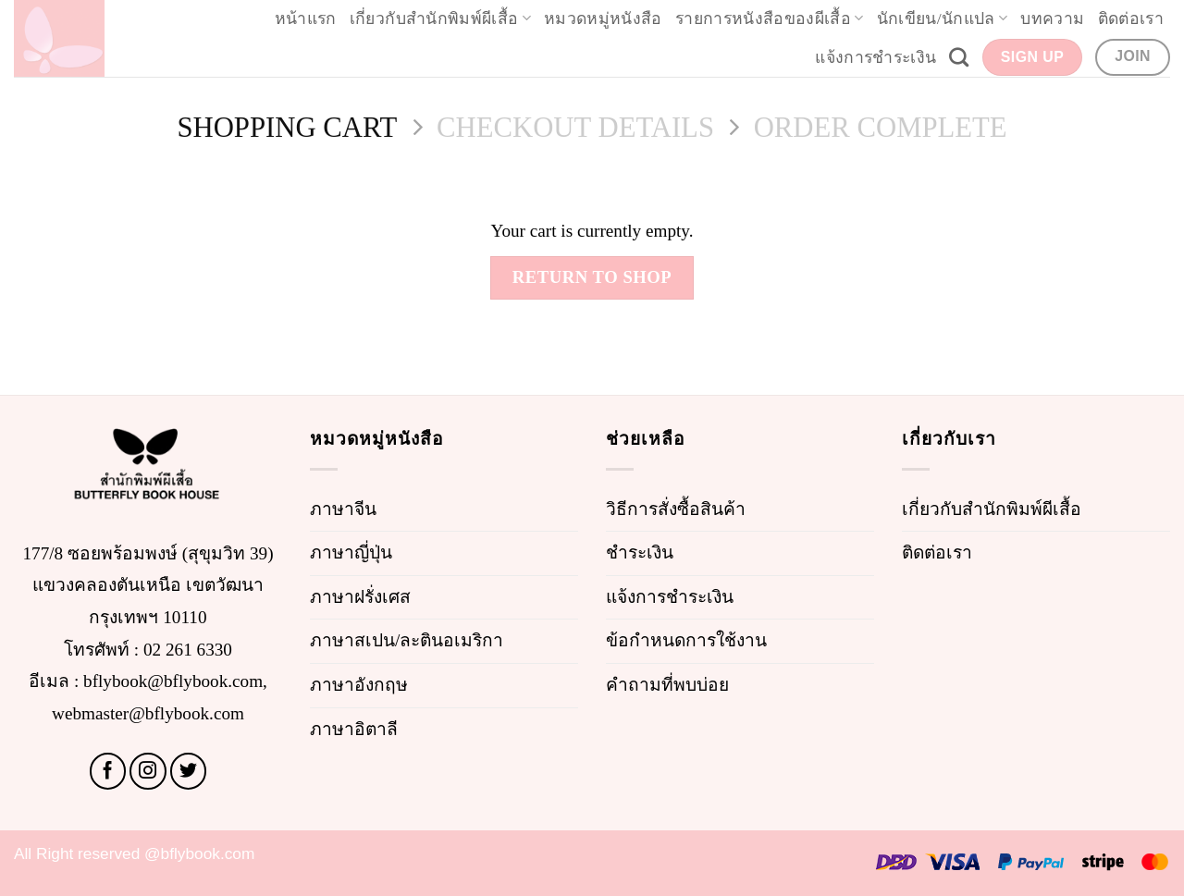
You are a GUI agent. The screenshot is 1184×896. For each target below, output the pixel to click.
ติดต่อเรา (1131, 18)
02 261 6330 (187, 649)
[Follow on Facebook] (108, 771)
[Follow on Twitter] (188, 771)
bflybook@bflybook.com (173, 681)
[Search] (958, 57)
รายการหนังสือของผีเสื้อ (769, 18)
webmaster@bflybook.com (148, 713)
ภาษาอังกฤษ (359, 684)
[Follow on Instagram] (148, 771)
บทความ (1052, 18)
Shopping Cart (287, 127)
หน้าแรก (306, 18)
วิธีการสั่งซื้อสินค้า (676, 509)
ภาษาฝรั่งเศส (360, 597)
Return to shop (592, 277)
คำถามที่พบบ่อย (667, 684)
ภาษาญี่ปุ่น (351, 552)
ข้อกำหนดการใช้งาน (686, 640)
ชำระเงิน (639, 552)
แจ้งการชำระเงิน (875, 57)
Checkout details (575, 127)
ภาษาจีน (343, 509)
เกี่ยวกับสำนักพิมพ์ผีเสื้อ (440, 18)
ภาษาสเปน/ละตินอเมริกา (406, 640)
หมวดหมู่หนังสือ (603, 18)
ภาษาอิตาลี (354, 729)
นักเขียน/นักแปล (942, 18)
